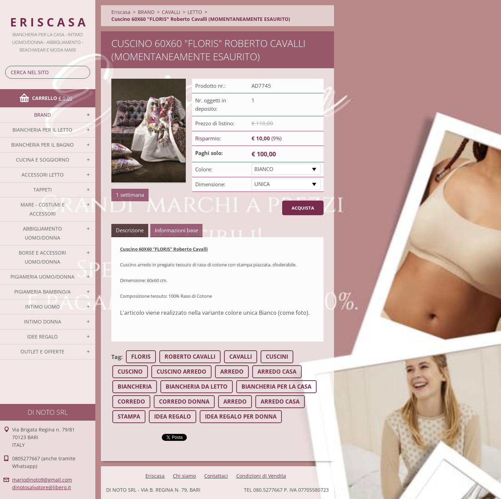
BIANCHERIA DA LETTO (197, 386)
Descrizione (130, 230)
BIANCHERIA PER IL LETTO (42, 129)
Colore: (203, 169)
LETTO (195, 12)
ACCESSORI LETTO (43, 174)
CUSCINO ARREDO (181, 371)
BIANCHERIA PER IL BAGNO (42, 144)
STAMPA (129, 416)
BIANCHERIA (135, 386)
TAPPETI (42, 189)
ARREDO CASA (276, 371)
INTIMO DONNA (42, 321)
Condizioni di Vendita (261, 476)
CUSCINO (130, 371)
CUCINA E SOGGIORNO (42, 159)
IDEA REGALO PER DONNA (241, 416)
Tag (116, 357)
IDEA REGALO (172, 416)
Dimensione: (210, 184)
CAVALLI (171, 12)
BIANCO (263, 168)
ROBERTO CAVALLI (190, 356)
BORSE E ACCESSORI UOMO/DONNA (42, 257)
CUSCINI (277, 356)
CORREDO (131, 401)
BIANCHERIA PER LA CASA (276, 386)
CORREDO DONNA (184, 401)
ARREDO (232, 371)
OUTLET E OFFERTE (42, 351)
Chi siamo (184, 476)
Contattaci (216, 476)
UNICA (262, 183)
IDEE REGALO (42, 336)
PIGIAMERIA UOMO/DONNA (42, 276)
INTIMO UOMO (42, 306)
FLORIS (141, 356)
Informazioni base (176, 230)
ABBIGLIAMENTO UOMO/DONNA (42, 233)
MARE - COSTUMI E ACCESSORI (43, 209)
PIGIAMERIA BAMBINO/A (42, 291)
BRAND (42, 114)
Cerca (83, 72)
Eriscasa (120, 12)
